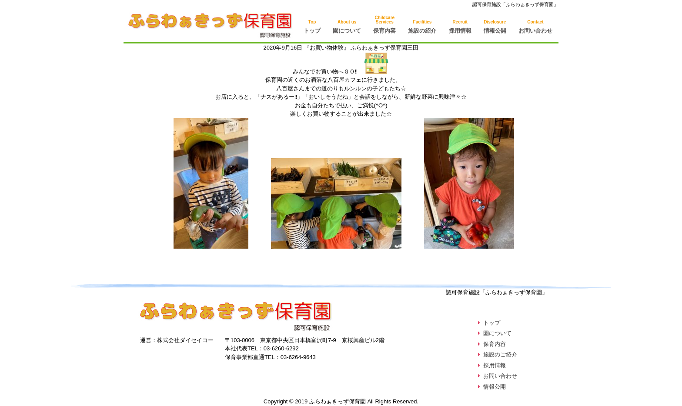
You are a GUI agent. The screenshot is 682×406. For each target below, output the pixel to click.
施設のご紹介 (500, 354)
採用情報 (460, 27)
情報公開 (495, 27)
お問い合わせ (535, 27)
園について (347, 27)
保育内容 (494, 344)
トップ (312, 27)
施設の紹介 (422, 27)
